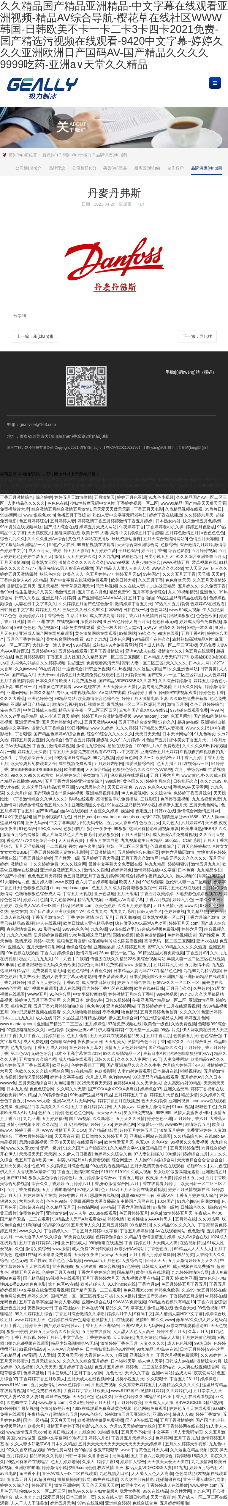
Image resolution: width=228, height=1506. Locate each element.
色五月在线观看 (199, 651)
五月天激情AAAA (100, 722)
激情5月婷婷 (152, 1390)
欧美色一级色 (156, 1023)
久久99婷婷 (211, 1355)
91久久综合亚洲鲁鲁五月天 (200, 556)
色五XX (143, 1142)
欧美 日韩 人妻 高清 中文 (105, 532)
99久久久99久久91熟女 (32, 775)
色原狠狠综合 (162, 846)
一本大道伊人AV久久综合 (38, 1236)
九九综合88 (85, 1432)
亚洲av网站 (17, 692)
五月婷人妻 (42, 881)
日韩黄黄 (208, 668)
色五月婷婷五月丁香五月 (184, 1284)
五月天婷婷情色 (56, 722)
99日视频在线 (91, 704)
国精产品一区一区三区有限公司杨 (82, 1296)
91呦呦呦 (31, 1225)
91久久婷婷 (126, 728)
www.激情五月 (176, 562)
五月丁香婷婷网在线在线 (181, 1426)
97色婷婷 (130, 1266)
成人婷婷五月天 (130, 947)
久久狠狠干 (157, 1378)
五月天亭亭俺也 (135, 1432)
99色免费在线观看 (44, 1390)
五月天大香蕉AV (122, 822)
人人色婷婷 (214, 674)
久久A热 (49, 1124)
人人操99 (143, 1160)
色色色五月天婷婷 (44, 876)
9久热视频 (24, 1367)
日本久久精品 (42, 692)
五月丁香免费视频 (23, 1189)
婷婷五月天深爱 (32, 751)
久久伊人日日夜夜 (75, 1154)
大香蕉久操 (100, 970)
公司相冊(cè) (84, 168)
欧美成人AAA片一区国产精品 (42, 905)
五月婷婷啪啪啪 (174, 1503)
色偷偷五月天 (185, 1035)
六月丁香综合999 (190, 769)
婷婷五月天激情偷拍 (73, 497)
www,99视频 (118, 562)
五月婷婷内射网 (108, 763)
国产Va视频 (80, 1118)
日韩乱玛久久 (185, 781)
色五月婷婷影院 (29, 657)
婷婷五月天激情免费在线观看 (87, 674)
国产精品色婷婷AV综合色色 (59, 734)
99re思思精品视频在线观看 (36, 1012)
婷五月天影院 (76, 550)
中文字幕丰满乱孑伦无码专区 (76, 822)
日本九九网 (199, 663)
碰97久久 (175, 1041)
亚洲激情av (56, 1213)
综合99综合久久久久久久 (110, 734)
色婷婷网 (163, 1438)
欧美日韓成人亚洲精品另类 (88, 923)
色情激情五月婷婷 (158, 1236)
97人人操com (214, 816)
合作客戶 (175, 168)
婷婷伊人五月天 (172, 805)
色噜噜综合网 (62, 1041)
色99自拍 (82, 1449)
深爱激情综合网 (139, 763)
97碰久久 (166, 722)
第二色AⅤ (20, 1053)
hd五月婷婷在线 (212, 1290)
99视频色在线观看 (63, 1278)
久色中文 (160, 1142)
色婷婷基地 (34, 1373)
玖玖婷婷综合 (68, 775)
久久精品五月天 (60, 1207)
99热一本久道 (200, 627)
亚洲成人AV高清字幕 (123, 899)
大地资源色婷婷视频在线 (198, 893)
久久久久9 (189, 1012)
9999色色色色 (75, 929)
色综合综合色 (78, 947)
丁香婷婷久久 (57, 1231)
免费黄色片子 (31, 1213)
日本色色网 (119, 639)
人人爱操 (46, 1355)
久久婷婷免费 (46, 864)
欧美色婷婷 (105, 905)
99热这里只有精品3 (72, 757)
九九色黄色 (146, 1337)
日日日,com (84, 816)
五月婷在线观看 (73, 651)
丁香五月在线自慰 (102, 840)
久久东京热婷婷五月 (137, 1384)
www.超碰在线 (87, 686)
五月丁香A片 (193, 633)
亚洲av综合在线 (96, 1302)
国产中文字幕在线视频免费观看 (79, 580)
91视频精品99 (32, 1349)
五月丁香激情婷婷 (16, 680)
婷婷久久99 (38, 1296)
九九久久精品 (19, 935)
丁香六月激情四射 (134, 1207)
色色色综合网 (41, 1089)
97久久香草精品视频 (26, 1449)
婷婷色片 (68, 1177)
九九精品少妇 (209, 870)
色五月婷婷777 (99, 574)
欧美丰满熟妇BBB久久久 (204, 828)
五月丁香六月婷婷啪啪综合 (59, 1006)
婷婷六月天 (191, 929)
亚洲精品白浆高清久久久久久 (42, 1106)
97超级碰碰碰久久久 (26, 1029)
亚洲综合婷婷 (117, 1503)
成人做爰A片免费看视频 (175, 834)
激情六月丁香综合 (48, 728)
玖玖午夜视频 (57, 1396)
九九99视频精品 (183, 592)
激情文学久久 (170, 651)
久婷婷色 (75, 1349)
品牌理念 (57, 168)
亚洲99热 (161, 1414)
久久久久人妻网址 (133, 1059)
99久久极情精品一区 (122, 1053)
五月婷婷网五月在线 (37, 1195)
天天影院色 (123, 1337)
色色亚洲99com (137, 1290)
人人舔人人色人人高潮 (133, 1331)
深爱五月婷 (53, 1497)
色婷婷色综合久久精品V (118, 1236)
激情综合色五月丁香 (146, 1041)
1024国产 (166, 1201)
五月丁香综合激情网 (137, 722)
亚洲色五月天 (12, 1307)
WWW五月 (37, 994)
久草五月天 (198, 1331)
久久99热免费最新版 (189, 698)
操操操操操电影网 (74, 1479)
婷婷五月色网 (196, 1018)
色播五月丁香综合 (73, 515)
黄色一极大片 (109, 627)
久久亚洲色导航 (183, 668)
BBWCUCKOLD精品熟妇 (199, 1402)
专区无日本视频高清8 (76, 692)
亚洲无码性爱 (27, 722)
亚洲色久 (208, 592)
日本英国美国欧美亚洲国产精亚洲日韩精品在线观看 (177, 976)
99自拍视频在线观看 (96, 544)
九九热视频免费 (206, 799)
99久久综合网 (73, 864)
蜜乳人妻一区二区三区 (143, 663)
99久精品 (27, 1094)
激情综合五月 (197, 1124)
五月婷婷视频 (203, 550)
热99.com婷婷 (82, 1467)
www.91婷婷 (102, 728)
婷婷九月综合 (158, 781)
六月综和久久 (31, 1201)
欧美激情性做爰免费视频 (100, 1420)
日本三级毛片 (59, 1373)
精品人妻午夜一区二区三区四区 (87, 710)
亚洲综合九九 (141, 1355)
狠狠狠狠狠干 (143, 887)
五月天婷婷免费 (184, 1148)
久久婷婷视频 (52, 663)
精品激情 (189, 1094)
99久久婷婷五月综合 (34, 1313)
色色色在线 (57, 503)
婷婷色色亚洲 (159, 1118)
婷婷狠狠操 (108, 834)
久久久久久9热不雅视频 (204, 745)
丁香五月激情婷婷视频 (53, 745)
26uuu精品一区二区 (117, 952)
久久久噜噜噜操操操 (81, 1012)
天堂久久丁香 (137, 1373)
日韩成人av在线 (179, 1361)
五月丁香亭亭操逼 (35, 1302)
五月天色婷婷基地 (193, 846)
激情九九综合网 (90, 745)
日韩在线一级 (135, 609)
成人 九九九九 (28, 1497)
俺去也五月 (10, 710)
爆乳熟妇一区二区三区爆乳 (123, 846)
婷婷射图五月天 (188, 1177)
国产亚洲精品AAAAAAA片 (101, 597)
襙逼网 (127, 810)
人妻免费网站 (176, 1059)
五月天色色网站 (203, 805)
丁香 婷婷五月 (137, 1242)
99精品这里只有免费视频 (161, 952)
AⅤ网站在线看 (112, 692)
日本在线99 (92, 1307)
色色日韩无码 (164, 621)
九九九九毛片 (122, 911)
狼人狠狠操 (86, 1266)
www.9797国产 (125, 1390)
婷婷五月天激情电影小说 (144, 698)
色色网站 (158, 609)
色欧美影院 (104, 1071)
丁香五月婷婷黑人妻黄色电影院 (59, 852)
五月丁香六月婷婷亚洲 (21, 1325)
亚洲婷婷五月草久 (85, 1047)
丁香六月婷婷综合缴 (33, 1136)
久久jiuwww (25, 668)
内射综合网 (164, 1160)
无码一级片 (50, 1148)
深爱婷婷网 (90, 621)
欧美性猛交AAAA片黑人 (150, 1219)
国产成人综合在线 (60, 526)
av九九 (186, 994)
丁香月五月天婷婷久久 (132, 1438)
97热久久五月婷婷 (171, 603)
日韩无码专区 (149, 911)
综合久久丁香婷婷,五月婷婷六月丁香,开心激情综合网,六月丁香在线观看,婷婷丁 (104, 1183)
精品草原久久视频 (46, 1455)
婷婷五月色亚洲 (131, 497)
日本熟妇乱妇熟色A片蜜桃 (110, 1349)
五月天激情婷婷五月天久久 (193, 1260)
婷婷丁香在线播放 (165, 515)
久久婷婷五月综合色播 (67, 1165)
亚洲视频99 (63, 1266)
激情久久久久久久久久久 (81, 562)
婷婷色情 (116, 1219)
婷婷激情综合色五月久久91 (44, 805)
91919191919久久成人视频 (126, 1171)
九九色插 (99, 929)
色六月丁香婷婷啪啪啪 (96, 881)
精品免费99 (120, 592)
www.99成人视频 (184, 609)
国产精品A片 (23, 674)
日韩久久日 (104, 1059)
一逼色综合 (72, 668)
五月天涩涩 (127, 893)
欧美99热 (94, 1000)
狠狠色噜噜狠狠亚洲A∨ (190, 1053)
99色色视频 (208, 1307)
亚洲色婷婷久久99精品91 (137, 1396)
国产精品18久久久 (165, 1047)
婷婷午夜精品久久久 (154, 876)
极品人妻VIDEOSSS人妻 (149, 1467)
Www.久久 (195, 728)
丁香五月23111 (184, 1378)
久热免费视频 (183, 1023)
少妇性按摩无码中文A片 (92, 503)
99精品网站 (65, 698)
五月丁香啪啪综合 (58, 1189)
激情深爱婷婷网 (33, 1077)
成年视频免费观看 (75, 763)
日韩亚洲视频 (97, 668)
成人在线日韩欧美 (98, 982)
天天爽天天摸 (69, 1355)
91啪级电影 (108, 1432)
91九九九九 (96, 639)
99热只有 (61, 1408)
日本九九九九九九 (16, 1018)
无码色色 (8, 1302)
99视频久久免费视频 (190, 1142)
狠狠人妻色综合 (43, 1177)
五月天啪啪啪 (127, 917)
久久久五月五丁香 (179, 574)
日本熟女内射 (168, 521)
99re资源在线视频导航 (21, 526)
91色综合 (27, 828)
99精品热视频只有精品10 (171, 1302)
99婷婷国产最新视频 (19, 1408)
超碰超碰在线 (168, 1479)
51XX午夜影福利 (15, 816)
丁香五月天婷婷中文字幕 (95, 1231)
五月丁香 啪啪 (141, 597)
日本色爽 (186, 870)
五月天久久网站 (187, 686)
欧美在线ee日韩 (149, 988)
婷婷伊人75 (101, 1124)
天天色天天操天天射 (100, 1485)
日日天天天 (155, 1260)
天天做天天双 (109, 1112)
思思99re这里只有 (137, 1195)
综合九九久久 (12, 538)
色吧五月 (143, 810)
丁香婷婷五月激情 (186, 1296)
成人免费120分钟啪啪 (92, 1248)
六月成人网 (96, 1077)
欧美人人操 (129, 881)
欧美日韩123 (60, 1432)
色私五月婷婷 (50, 1112)
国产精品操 (33, 1278)
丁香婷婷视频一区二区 (137, 503)
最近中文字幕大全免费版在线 (115, 864)
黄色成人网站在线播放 (89, 538)
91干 (157, 1059)
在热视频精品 (192, 1242)
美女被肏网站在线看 (64, 639)
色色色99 (95, 1006)
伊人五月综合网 (123, 1018)
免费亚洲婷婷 (199, 1130)
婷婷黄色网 (126, 757)
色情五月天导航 (203, 538)
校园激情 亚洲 (110, 1467)
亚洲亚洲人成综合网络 (204, 1479)
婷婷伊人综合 (132, 1461)
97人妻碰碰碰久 (148, 1154)
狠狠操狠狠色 (181, 615)
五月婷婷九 (17, 1455)
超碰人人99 (183, 1414)
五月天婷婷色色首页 (159, 1012)
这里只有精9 (11, 822)
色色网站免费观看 (150, 1408)
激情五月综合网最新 (21, 834)
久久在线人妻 (131, 586)
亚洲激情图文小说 (88, 805)
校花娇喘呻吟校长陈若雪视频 (115, 941)
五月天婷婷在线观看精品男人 (117, 1035)
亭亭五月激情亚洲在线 (151, 1307)
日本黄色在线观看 (55, 686)
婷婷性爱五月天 (37, 556)
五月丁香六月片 (164, 775)
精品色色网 (170, 970)
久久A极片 (126, 1296)
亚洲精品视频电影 (102, 793)
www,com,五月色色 (102, 1260)
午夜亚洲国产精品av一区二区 (159, 1000)
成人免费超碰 (35, 1041)
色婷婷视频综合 (181, 935)
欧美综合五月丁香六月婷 (178, 757)
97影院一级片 (165, 1207)
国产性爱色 (209, 935)
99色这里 (87, 846)
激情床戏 (23, 941)
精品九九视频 (89, 899)
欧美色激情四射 (150, 935)
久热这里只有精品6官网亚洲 (48, 787)
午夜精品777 (39, 1414)
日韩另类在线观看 (77, 627)
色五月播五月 (169, 763)
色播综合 (169, 544)
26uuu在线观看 (103, 1213)
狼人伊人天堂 (150, 1361)
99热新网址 (10, 515)
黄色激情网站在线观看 (96, 633)
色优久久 (104, 1396)
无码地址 (120, 1455)
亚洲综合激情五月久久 (61, 870)
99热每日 (213, 509)
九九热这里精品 (160, 586)
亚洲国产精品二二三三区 (60, 1023)
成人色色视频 (179, 1343)
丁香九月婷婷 (12, 982)
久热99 (188, 1290)
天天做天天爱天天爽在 (168, 1461)
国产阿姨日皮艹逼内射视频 (58, 793)
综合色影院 (178, 550)
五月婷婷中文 (43, 651)
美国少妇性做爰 (21, 1438)
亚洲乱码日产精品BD (30, 704)
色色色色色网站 (79, 1112)
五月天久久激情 (130, 1118)
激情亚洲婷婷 (66, 1485)
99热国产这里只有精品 (91, 1094)
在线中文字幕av (14, 728)
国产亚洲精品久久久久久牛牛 (134, 1065)
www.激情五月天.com (26, 1432)
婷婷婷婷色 (121, 870)
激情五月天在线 (25, 1272)
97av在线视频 (90, 1503)
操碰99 (214, 1207)
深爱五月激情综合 (153, 1106)
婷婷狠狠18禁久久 (192, 1455)
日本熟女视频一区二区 (163, 917)
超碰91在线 (25, 1254)
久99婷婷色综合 (53, 1094)
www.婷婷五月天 (30, 1319)
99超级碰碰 (153, 881)
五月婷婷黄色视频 (198, 1337)
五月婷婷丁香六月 (191, 1118)
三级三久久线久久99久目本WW (92, 609)
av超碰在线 (44, 1479)
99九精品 (145, 1349)
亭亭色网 (110, 1012)
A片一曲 (7, 751)
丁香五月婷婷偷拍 (136, 1231)
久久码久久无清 (71, 1089)
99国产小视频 (13, 876)
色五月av (109, 1189)
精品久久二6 (117, 1307)
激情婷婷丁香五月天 (133, 603)
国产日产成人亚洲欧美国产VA (57, 911)
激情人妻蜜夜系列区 (192, 1112)
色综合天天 (184, 1307)
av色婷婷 (55, 1029)
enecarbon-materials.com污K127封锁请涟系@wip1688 (148, 816)
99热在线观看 (105, 1479)
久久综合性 (161, 793)
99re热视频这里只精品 (90, 935)
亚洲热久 (16, 947)
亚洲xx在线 (206, 941)
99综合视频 (109, 1266)
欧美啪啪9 (73, 769)
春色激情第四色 (21, 929)
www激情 (61, 1248)
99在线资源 (49, 668)
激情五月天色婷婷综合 (125, 1047)
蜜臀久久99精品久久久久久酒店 (177, 947)
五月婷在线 (185, 1219)
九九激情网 (201, 1461)
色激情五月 (65, 592)
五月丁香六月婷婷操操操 (152, 1254)
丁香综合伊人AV (15, 580)
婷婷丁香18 (107, 1461)
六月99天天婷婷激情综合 (133, 1426)
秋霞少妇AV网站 (129, 1248)
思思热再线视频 (104, 1195)
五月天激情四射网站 (45, 947)
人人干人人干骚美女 (29, 1503)
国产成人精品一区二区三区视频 (168, 645)
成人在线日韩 (48, 1018)
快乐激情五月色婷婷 (201, 521)
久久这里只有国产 (150, 668)
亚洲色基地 (104, 893)
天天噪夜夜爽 (86, 1254)
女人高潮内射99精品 (183, 1083)
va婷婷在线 (215, 1296)
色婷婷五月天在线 (58, 1272)
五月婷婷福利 (54, 1118)
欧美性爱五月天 (118, 1142)
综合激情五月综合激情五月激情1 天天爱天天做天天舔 (81, 509)
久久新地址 (103, 1118)
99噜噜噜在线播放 (105, 1242)
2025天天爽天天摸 (94, 1083)
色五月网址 (181, 716)
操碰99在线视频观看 (178, 692)
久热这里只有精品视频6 (85, 1018)
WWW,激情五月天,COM (64, 1130)
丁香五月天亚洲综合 (100, 1325)
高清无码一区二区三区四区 (169, 941)
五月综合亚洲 (198, 1041)
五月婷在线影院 (96, 1331)
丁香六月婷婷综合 (57, 952)
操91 (77, 722)
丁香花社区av (67, 1307)
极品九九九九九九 (35, 958)
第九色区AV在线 (63, 1284)
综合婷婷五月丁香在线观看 (25, 1065)
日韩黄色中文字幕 (16, 609)
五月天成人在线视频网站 (90, 1378)
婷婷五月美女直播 (27, 739)
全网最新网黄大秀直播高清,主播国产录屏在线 (112, 1201)
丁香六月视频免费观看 (177, 1355)
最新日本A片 (155, 1053)
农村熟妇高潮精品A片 (192, 639)
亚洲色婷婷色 (39, 698)
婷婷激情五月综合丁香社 (131, 994)
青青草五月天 (19, 1479)
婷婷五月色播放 (200, 526)
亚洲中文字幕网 (52, 1438)
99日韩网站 (77, 728)
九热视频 (8, 1077)
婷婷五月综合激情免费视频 (107, 716)
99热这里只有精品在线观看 (181, 597)
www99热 (174, 1124)
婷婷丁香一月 (27, 1130)
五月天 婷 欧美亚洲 (179, 1278)
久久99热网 (209, 1219)
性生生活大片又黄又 (34, 592)
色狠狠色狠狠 (35, 887)
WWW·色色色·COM (152, 787)
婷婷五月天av (128, 574)
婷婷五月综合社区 (206, 1467)
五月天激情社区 (135, 834)
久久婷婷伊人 (178, 1390)
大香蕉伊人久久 (98, 1355)
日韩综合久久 (192, 1207)
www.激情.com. (52, 1402)
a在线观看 (124, 1319)
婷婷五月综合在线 (134, 982)
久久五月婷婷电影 (134, 905)
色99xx (6, 592)
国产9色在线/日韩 (141, 1420)
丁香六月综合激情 (202, 917)
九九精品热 (197, 911)
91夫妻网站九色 (15, 881)
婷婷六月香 (98, 1438)
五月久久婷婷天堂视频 (186, 1444)
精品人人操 (169, 1337)
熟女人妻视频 (66, 1302)
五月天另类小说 (14, 1165)
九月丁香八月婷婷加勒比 (42, 1035)
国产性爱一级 (66, 858)
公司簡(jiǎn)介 (28, 168)
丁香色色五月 (159, 1248)
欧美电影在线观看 (152, 1272)
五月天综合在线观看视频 (143, 1189)
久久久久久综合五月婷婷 (85, 1361)
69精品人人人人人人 (193, 1248)
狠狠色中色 (205, 1106)
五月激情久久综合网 (37, 1059)
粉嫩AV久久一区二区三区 (176, 982)
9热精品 (107, 1207)
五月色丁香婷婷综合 (25, 639)
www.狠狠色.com (39, 515)
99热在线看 (168, 633)
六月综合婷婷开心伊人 (183, 1065)
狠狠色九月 (131, 556)
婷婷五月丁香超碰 (146, 532)
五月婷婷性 (95, 1023)
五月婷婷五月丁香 (131, 1094)
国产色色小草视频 (65, 1260)
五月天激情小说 (167, 905)
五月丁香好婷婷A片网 (91, 1106)
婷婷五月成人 (48, 609)
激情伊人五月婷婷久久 (75, 556)
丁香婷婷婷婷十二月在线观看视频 (168, 1006)
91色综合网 (60, 994)
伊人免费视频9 (134, 793)
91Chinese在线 (121, 1284)
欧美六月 (36, 1426)
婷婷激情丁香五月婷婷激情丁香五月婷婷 (115, 521)
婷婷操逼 (208, 1378)
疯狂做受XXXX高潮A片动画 (141, 923)
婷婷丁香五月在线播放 (118, 1100)
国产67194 (16, 1177)
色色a (156, 1213)
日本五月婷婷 (192, 1349)
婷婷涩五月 (41, 1485)
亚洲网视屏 (179, 1100)
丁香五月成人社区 (63, 657)
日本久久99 (46, 680)
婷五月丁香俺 (153, 550)
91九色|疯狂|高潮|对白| (198, 1201)
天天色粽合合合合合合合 (200, 1160)
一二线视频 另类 (61, 846)
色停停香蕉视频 (174, 799)
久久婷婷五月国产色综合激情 (85, 603)
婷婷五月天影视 (164, 1094)
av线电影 (8, 1473)
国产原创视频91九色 (52, 816)
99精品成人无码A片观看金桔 (78, 1219)
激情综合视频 (64, 704)
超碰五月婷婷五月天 (138, 1130)
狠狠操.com (81, 905)
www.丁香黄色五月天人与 (144, 1449)
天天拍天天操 (62, 1142)
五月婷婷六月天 (167, 964)
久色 (19, 1248)
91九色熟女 (205, 734)
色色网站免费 (12, 1296)
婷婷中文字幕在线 (66, 1077)
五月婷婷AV (192, 1077)
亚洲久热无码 (176, 1089)
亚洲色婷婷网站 (120, 1006)
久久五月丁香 (150, 580)
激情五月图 (177, 704)
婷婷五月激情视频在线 (189, 1189)
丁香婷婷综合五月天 (33, 757)
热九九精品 (155, 864)
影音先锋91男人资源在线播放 (66, 568)
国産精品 (125, 1272)
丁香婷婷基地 (98, 1337)
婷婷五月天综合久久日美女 (54, 1331)
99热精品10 (140, 1225)
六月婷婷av (133, 739)
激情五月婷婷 (171, 1130)
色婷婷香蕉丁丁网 (87, 1065)
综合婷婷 (44, 497)
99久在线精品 (155, 1491)
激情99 (142, 1319)
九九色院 (218, 1165)
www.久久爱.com (22, 1148)
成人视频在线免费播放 (193, 1266)
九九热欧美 (29, 976)
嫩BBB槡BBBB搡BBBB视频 (36, 769)
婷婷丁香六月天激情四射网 (142, 615)
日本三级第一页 (80, 1497)
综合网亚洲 (122, 1160)
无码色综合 (41, 1053)
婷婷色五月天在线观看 (190, 1408)
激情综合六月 (209, 1361)
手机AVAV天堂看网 (190, 787)
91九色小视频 (161, 497)
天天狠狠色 (82, 1396)
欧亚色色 (60, 1065)
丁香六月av (148, 1284)
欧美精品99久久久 (207, 1059)
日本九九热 (17, 1089)
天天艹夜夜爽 (162, 1497)
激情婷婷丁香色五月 (119, 1343)
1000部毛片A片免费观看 (157, 745)
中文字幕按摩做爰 (89, 994)
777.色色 (8, 615)
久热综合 (54, 739)
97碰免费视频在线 (125, 1023)
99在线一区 (25, 686)
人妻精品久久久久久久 (179, 1384)
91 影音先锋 (49, 929)
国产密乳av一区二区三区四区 (175, 674)
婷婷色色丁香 (211, 692)
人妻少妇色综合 (146, 562)
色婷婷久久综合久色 (113, 1154)
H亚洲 (121, 1355)
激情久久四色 (96, 870)
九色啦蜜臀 (64, 1083)
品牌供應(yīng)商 (111, 154)
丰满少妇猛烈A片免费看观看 (83, 1160)
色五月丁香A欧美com (35, 1160)
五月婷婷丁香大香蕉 (100, 858)
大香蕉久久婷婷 (103, 810)
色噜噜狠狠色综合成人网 (38, 893)
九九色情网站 (62, 899)
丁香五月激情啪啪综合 (78, 1171)
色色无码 (19, 1260)
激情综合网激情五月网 (198, 810)
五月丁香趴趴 (158, 1035)
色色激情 (196, 1231)
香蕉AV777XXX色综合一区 (31, 840)
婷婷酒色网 (124, 1124)
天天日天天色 (147, 734)
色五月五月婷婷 (109, 1367)
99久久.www (49, 828)
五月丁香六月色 (92, 592)
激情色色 (207, 1278)
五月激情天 (104, 497)
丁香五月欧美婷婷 (156, 893)
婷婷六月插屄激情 (177, 852)
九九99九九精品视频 (202, 970)
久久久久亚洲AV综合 (46, 538)
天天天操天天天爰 (119, 686)
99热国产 (151, 574)
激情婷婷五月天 (177, 1213)
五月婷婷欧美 (129, 1402)
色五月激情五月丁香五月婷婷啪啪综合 (98, 876)
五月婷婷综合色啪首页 (138, 852)
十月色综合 (128, 550)
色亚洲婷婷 (211, 1012)
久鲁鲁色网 (99, 1455)
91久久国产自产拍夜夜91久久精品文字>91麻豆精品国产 (115, 1148)
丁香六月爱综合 (211, 1302)
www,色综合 (91, 1414)
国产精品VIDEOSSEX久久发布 (127, 680)
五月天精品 (48, 586)
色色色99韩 (56, 1201)
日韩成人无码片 (155, 1266)
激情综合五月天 (21, 586)
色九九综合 (21, 1047)
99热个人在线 (62, 544)
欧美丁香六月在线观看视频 (188, 1396)
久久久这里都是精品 (18, 716)
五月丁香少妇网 (88, 1373)
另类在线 (19, 911)
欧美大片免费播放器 (77, 680)
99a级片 (113, 781)
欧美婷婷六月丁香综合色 (41, 615)
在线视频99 (67, 621)
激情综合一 (21, 864)
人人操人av (123, 1106)
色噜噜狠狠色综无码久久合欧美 (47, 964)
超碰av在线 (187, 722)
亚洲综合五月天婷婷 (159, 751)
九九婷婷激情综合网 (190, 1272)
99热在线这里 (122, 929)
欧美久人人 (73, 574)
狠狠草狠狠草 (106, 1449)
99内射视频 (167, 994)
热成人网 (183, 1373)
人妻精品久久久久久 (26, 503)
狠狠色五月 (21, 1006)
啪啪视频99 (191, 1071)
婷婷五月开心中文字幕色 (60, 1337)
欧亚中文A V (132, 1485)
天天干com (47, 674)
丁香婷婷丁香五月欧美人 (42, 1378)
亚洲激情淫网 (201, 1000)
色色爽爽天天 (177, 580)
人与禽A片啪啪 (24, 663)
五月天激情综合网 (35, 1083)
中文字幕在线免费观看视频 (44, 1290)
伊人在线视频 (48, 923)
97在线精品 (81, 1071)
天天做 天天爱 (114, 1254)
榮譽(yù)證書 (115, 168)
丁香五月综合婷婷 (35, 858)
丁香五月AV (197, 952)
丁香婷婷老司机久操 (164, 526)
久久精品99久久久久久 (174, 1225)
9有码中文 (143, 1313)
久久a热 (76, 1402)
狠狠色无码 (88, 964)
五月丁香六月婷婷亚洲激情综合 (74, 781)
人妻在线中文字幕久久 (35, 603)
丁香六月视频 (157, 899)
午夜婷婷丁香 (131, 526)
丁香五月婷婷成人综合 (196, 1195)
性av (75, 1325)
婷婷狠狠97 (178, 864)
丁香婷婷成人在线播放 (167, 1485)
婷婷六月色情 (35, 899)
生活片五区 (76, 615)
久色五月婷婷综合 (206, 704)
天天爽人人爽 (165, 1242)
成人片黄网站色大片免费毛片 (69, 834)
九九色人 (170, 822)
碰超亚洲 (76, 663)
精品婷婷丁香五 (142, 692)
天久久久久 (176, 663)
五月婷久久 (188, 586)
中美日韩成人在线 (39, 710)
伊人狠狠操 (212, 609)
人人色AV (56, 1349)
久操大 (88, 1461)
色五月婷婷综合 (33, 521)
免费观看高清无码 (103, 663)
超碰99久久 (197, 1165)
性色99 (38, 1165)
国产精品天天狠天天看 (205, 503)
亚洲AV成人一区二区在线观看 (69, 1473)
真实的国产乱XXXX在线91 (143, 710)
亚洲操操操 (104, 947)
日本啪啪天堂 (123, 1361)
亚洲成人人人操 (158, 1402)
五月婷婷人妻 (62, 521)
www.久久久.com (167, 568)
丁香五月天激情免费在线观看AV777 (82, 751)
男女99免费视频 (138, 1112)
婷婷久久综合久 (14, 1485)
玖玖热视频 (106, 586)
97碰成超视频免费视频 (158, 929)
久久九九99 (210, 781)
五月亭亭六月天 (207, 1390)
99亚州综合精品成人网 (161, 1018)
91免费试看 (111, 964)
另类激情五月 (95, 775)
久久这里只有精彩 (137, 1479)
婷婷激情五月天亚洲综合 (128, 1414)
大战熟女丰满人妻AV (51, 645)
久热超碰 (201, 988)
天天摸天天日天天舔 (37, 1154)
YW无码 (28, 1355)
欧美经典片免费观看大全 (33, 763)
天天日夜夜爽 (119, 787)
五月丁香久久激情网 (140, 858)
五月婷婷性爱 (103, 550)
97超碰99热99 (55, 1225)
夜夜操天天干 (39, 1307)
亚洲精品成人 (73, 1242)
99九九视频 (103, 757)
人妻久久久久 (152, 1343)
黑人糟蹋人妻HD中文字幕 (179, 1313)
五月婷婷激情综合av (97, 1177)
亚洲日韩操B (136, 1497)
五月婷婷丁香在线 (75, 1367)
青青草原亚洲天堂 (77, 586)
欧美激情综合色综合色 (98, 698)
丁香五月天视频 (77, 893)
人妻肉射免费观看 (154, 686)
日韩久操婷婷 (117, 1000)
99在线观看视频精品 (109, 1165)
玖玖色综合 (50, 574)
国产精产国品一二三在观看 (25, 1219)
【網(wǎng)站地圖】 (158, 447)
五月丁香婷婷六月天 (100, 1278)
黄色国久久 (133, 781)
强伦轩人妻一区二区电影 (188, 881)
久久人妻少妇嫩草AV (30, 1444)
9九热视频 (121, 668)
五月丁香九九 (186, 1438)
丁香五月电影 (130, 1177)
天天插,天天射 (211, 574)
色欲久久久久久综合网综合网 (42, 1071)
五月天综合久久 (46, 1361)
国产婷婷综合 (56, 1325)
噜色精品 (129, 1012)
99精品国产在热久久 (151, 639)
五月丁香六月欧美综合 (151, 1455)
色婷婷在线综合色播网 (68, 1319)
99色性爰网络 (59, 1449)
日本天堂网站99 (177, 734)
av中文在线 (127, 751)
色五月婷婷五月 (133, 1213)
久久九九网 (108, 556)
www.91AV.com (14, 1384)
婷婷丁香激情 (208, 1414)
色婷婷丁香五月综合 (192, 793)
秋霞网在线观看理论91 (187, 1325)
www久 (191, 905)
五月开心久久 (178, 988)
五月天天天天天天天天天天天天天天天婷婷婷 (120, 1444)
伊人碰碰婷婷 (110, 1029)
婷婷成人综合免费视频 (200, 621)
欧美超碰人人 (92, 1284)
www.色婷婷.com (73, 1384)
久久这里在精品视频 (189, 1449)
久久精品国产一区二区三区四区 (111, 657)
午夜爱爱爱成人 (112, 976)
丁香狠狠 (23, 734)
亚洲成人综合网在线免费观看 (46, 633)
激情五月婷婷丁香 (63, 1426)
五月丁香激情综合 (106, 651)
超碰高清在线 (66, 532)
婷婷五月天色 (62, 1503)
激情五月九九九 (205, 864)
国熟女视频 (123, 935)
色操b (45, 1408)
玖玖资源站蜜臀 (126, 538)
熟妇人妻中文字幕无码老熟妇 (120, 515)
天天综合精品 (97, 769)
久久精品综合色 (187, 1136)
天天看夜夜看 (66, 1136)
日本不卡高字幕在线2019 (77, 1053)
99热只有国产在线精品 (28, 1461)
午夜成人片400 (208, 1213)
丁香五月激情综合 (16, 497)
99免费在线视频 (79, 1236)
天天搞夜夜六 (39, 532)
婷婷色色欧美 (166, 1290)
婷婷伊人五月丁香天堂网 (38, 1000)
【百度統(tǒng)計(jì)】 (192, 447)
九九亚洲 (31, 1118)
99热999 (164, 1112)
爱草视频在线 (204, 562)
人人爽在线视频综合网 (198, 1367)
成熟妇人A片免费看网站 (114, 645)
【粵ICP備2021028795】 (122, 447)
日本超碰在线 (165, 1071)
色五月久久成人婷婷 (110, 887)
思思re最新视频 (33, 1142)
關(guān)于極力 (77, 154)
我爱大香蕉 (130, 1491)
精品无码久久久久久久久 (184, 858)
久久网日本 (73, 1000)
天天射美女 (114, 1041)
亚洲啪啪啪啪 (27, 1467)
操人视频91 (186, 876)
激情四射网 (86, 952)
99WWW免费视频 (129, 1302)
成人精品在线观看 (75, 1059)
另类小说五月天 (158, 556)
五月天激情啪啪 (14, 562)
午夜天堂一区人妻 (141, 1029)
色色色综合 (77, 970)
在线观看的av (89, 1142)
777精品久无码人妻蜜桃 (161, 728)
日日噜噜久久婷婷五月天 (104, 1136)
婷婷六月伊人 (119, 1313)
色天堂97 (132, 627)
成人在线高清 (102, 615)
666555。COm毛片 (183, 840)
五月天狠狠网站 (73, 1124)
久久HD (146, 757)
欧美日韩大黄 (123, 580)
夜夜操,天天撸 (159, 1177)
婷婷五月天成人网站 (98, 526)
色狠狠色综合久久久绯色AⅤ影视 (142, 769)
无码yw (149, 627)
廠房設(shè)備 (147, 168)
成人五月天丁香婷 (44, 550)
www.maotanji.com (151, 716)
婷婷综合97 (151, 1089)
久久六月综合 (19, 793)
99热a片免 (170, 1029)
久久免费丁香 (213, 586)
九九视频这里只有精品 (141, 840)
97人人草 (77, 1213)
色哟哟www (119, 1077)
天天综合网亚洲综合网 (138, 544)
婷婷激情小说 (54, 1467)
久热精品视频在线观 (183, 509)
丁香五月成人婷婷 (50, 1047)
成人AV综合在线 (193, 1236)
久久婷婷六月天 (198, 515)
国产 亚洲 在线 (41, 621)
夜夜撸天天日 (89, 1041)
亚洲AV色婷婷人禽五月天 (126, 621)
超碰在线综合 (119, 745)
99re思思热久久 (90, 787)
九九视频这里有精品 (140, 1278)
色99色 (216, 710)
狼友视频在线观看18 (129, 775)
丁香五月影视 (23, 1337)
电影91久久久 (94, 1426)
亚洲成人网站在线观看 (150, 1136)
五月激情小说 (197, 964)
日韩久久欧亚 (27, 597)
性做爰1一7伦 (150, 1124)
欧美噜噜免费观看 (55, 1254)
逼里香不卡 (29, 1473)
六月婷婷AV (192, 822)
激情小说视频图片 (23, 1124)
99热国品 (81, 645)
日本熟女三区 (43, 562)
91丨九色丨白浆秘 (71, 958)
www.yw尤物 (39, 1100)
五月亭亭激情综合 (149, 592)
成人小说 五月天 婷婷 (60, 716)
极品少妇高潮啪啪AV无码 (74, 1343)
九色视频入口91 (114, 1473)
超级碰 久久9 (108, 739)
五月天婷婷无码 (130, 674)
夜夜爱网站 (204, 1373)
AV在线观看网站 (170, 1231)
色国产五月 (156, 739)
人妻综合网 (132, 1260)
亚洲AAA (165, 1195)
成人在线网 (69, 988)
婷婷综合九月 (195, 1154)
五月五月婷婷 (114, 1225)
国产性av (37, 1260)
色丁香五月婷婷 (79, 739)
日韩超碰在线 (31, 1207)
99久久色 (147, 633)
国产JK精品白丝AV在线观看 (61, 810)
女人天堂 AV (196, 568)
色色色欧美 (206, 615)
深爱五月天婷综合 (44, 982)
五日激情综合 (102, 852)
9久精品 (39, 580)
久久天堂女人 (148, 1083)
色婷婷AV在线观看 (207, 603)
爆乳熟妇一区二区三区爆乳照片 (136, 704)
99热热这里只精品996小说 (131, 805)
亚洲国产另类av (152, 1296)
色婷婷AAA (123, 1083)
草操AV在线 (167, 1349)
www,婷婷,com (204, 1485)
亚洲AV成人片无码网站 (74, 1100)
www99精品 (172, 503)
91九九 (180, 1467)
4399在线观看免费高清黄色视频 (102, 1408)
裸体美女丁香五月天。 (190, 739)
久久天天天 (46, 1367)
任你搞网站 (87, 1207)
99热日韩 (202, 1343)
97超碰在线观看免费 (189, 710)
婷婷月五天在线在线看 (179, 887)
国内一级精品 (35, 1420)
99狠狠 (120, 828)
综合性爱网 (180, 1491)
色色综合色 (210, 1035)
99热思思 (77, 1438)
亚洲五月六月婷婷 (58, 597)
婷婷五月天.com (183, 923)
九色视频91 (48, 627)
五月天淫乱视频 (29, 846)
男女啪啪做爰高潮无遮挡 (177, 1171)
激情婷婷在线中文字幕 (155, 870)
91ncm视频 (182, 1106)
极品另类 (185, 1254)
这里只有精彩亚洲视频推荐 (154, 828)
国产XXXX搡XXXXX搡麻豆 (113, 1089)
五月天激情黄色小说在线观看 (157, 1165)
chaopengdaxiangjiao (69, 887)
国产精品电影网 (103, 1130)
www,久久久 (30, 1231)
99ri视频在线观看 (22, 952)
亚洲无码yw (36, 822)
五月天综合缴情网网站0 (165, 538)
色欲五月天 (149, 822)
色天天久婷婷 (153, 1100)
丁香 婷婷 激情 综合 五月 (90, 917)
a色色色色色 (212, 532)
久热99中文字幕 (21, 1402)
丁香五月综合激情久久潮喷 (80, 1313)
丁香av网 (71, 982)
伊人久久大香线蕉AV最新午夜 (27, 1171)
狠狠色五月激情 (71, 941)
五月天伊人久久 (85, 1225)
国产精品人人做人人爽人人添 (123, 568)
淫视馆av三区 (196, 763)
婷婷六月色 (182, 899)
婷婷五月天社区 (100, 1402)
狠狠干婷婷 (17, 1331)
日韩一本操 (75, 1455)
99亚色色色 (25, 627)
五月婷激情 (214, 1071)
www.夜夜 (64, 881)
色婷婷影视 (174, 911)
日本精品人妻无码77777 (166, 657)
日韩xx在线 (164, 810)
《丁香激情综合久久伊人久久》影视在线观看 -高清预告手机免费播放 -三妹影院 (84, 799)
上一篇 (35, 336)
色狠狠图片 (74, 828)
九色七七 (114, 1373)
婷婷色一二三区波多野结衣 (150, 1367)
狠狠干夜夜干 (99, 828)
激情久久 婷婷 (172, 627)
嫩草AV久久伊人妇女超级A (201, 1319)
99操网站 (127, 633)
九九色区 (201, 1491)
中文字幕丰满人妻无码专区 (177, 1432)
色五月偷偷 (77, 1035)
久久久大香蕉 (12, 698)
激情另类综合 (37, 1248)
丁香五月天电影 (148, 509)
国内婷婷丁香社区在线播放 (107, 988)
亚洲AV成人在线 (140, 651)
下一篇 (197, 336)
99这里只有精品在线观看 (155, 1077)
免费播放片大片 (14, 509)
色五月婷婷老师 (65, 1461)
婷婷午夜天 (44, 941)
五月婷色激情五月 (182, 532)
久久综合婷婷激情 (174, 680)
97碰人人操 (88, 1189)
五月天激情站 (43, 1384)
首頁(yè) (50, 154)
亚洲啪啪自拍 (213, 722)
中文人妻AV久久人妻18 (21, 1396)
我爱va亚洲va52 (81, 1029)
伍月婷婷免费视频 (50, 935)
